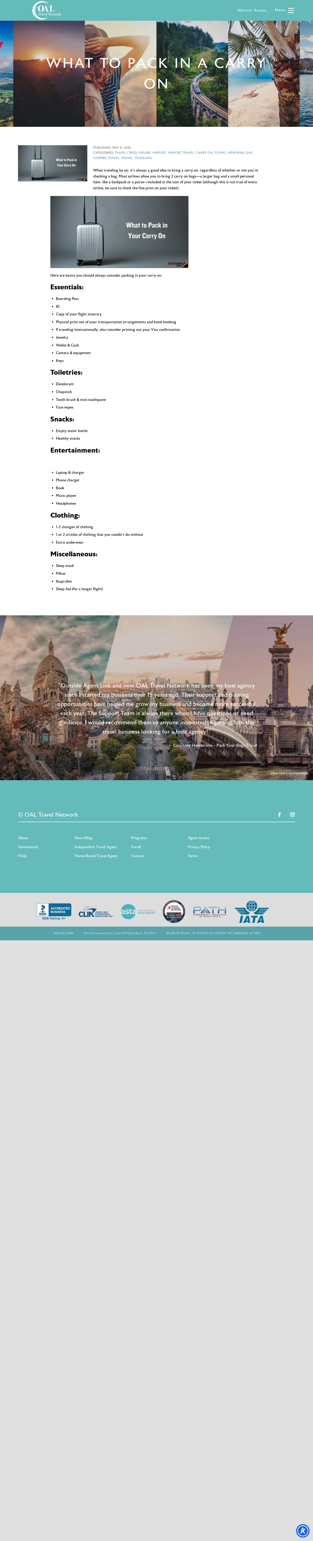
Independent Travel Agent (96, 847)
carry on (204, 153)
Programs (139, 838)
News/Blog (83, 838)
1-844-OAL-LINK (63, 933)
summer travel (106, 158)
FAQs (22, 856)
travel (127, 158)
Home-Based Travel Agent (96, 856)
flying (220, 153)
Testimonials (28, 847)
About (23, 838)
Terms (193, 856)
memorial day (240, 153)
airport (159, 153)
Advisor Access (252, 10)
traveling (143, 158)
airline (144, 153)
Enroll (136, 847)
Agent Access (199, 838)
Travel (120, 153)
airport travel (181, 153)
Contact (137, 856)
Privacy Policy (199, 847)
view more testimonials (289, 773)
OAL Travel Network (47, 10)
